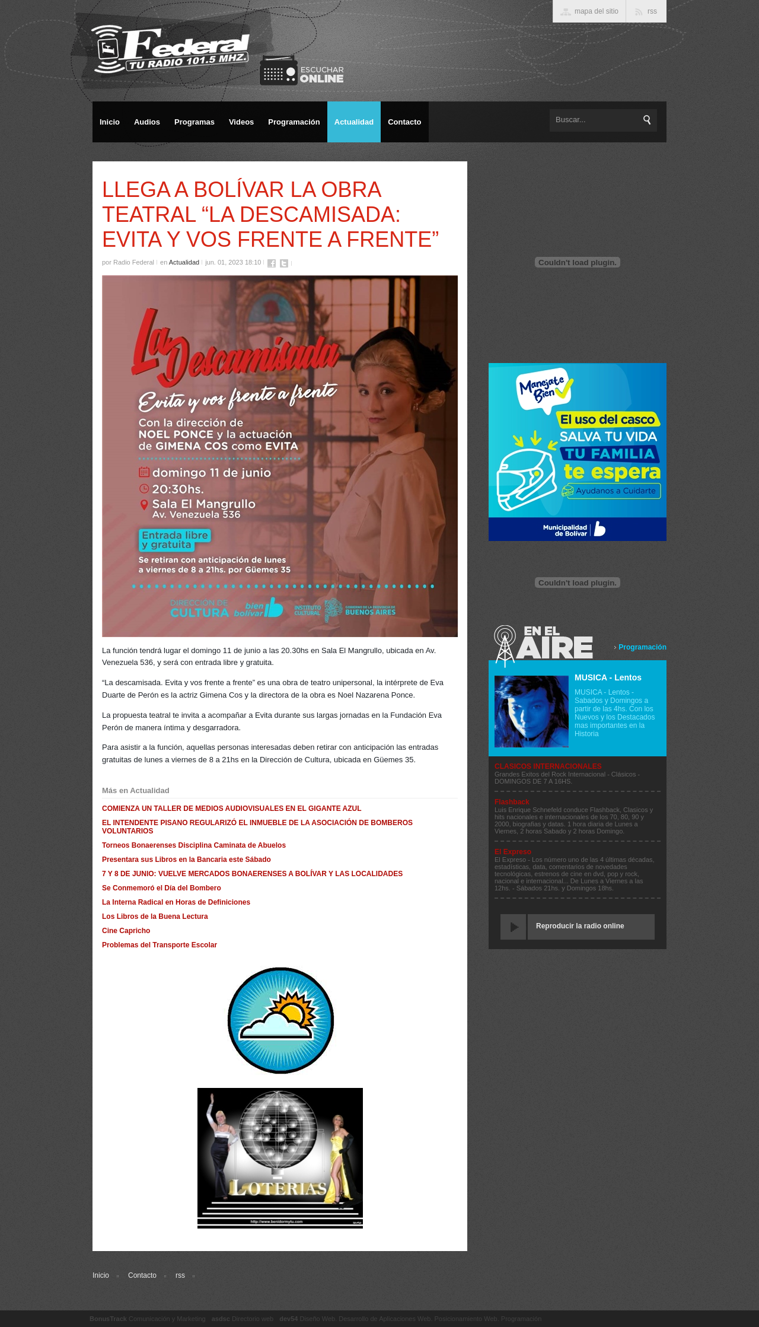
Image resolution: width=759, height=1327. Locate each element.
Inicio (101, 1275)
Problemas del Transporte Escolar (159, 945)
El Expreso (513, 852)
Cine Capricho (126, 931)
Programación (642, 647)
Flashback (512, 802)
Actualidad (184, 262)
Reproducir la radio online (580, 926)
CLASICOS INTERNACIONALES (548, 766)
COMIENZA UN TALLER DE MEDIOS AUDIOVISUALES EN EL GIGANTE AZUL (232, 808)
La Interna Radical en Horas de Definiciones (176, 902)
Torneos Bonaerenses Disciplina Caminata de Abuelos (194, 845)
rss (180, 1275)
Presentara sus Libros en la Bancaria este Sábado (186, 859)
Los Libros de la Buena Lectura (155, 916)
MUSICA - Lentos (608, 677)
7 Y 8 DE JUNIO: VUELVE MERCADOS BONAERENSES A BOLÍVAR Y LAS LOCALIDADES (252, 874)
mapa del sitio (596, 11)
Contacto (142, 1275)
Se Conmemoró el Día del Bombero (161, 888)
